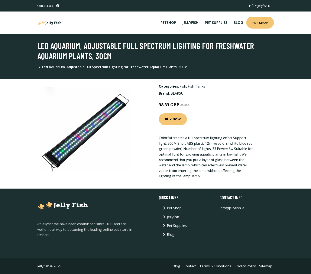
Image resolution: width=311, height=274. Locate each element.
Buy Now (173, 119)
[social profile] (58, 6)
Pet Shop (260, 22)
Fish (183, 86)
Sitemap (265, 266)
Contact (190, 266)
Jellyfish (190, 22)
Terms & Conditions (215, 266)
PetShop (168, 22)
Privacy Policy (245, 266)
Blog (238, 22)
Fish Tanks (196, 86)
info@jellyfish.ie (259, 6)
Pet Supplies (216, 22)
